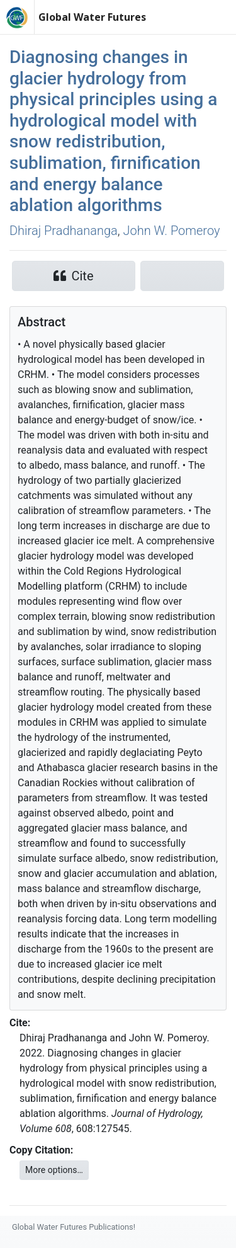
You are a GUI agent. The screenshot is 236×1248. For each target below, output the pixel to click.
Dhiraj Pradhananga (63, 230)
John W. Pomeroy (171, 230)
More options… (54, 1170)
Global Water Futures (92, 17)
